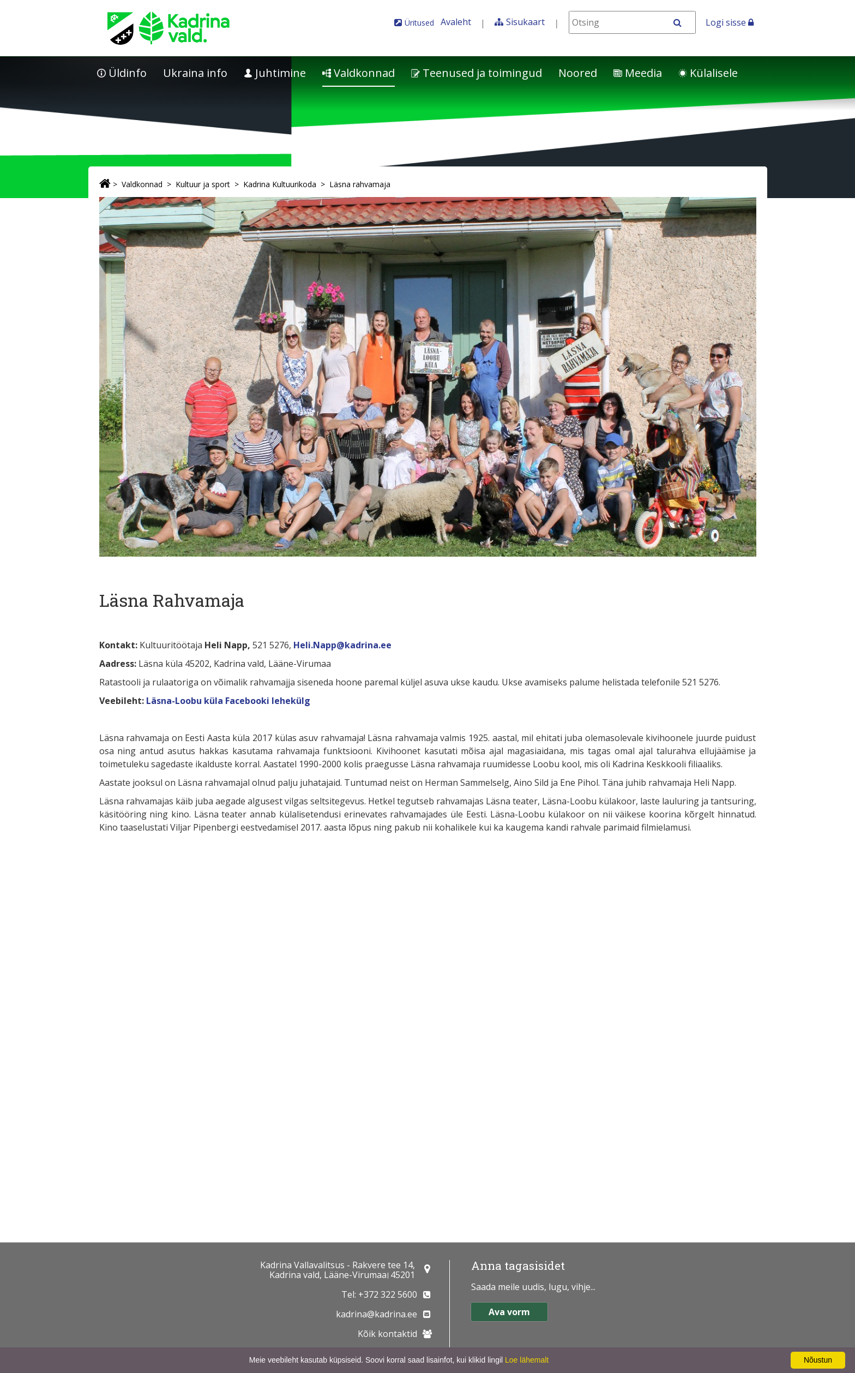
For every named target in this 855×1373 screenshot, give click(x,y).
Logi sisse (730, 22)
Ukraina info (195, 72)
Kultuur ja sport (203, 184)
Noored (577, 72)
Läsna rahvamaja (359, 184)
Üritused (419, 22)
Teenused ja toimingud (476, 72)
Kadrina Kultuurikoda (279, 184)
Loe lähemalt (527, 1360)
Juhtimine (275, 72)
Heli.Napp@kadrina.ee (342, 645)
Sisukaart (525, 22)
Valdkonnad (358, 72)
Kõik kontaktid (387, 1334)
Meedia (637, 72)
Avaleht (456, 22)
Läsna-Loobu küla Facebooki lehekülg (228, 701)
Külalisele (708, 72)
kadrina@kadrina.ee (376, 1314)
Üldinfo (122, 72)
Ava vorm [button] (509, 1312)
